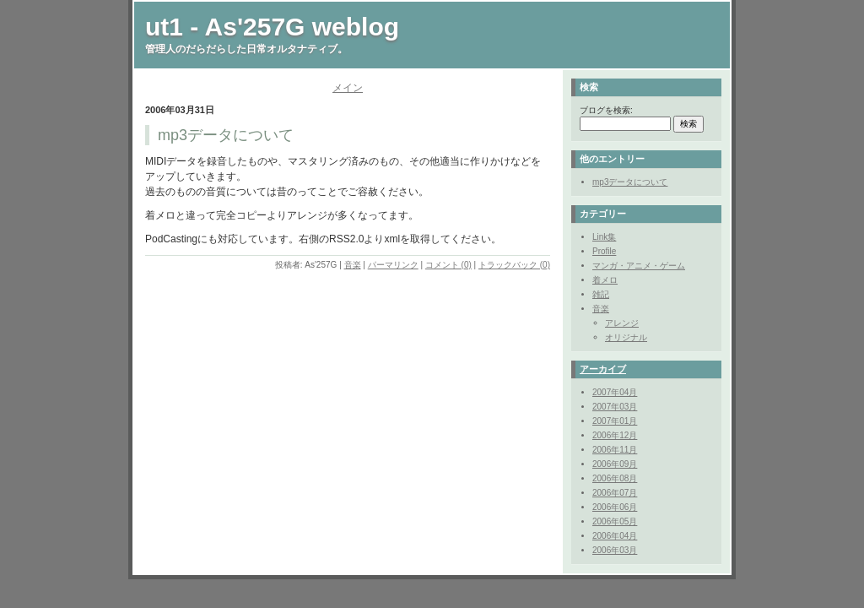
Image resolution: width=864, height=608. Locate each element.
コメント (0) (448, 264)
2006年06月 (614, 507)
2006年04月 (614, 535)
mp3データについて (629, 182)
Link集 (604, 237)
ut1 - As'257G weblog (272, 27)
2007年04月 (614, 392)
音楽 (352, 264)
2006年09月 (614, 464)
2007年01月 (614, 421)
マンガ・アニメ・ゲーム (638, 265)
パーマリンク (393, 264)
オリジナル (626, 337)
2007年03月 (614, 406)
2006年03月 (614, 550)
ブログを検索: (606, 110)
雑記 (600, 294)
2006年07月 (614, 492)
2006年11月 (614, 449)
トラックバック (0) (514, 264)
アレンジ (622, 323)
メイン (347, 88)
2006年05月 (614, 521)
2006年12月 (614, 435)
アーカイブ (603, 369)
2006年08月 (614, 478)
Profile (604, 251)
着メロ (605, 280)
